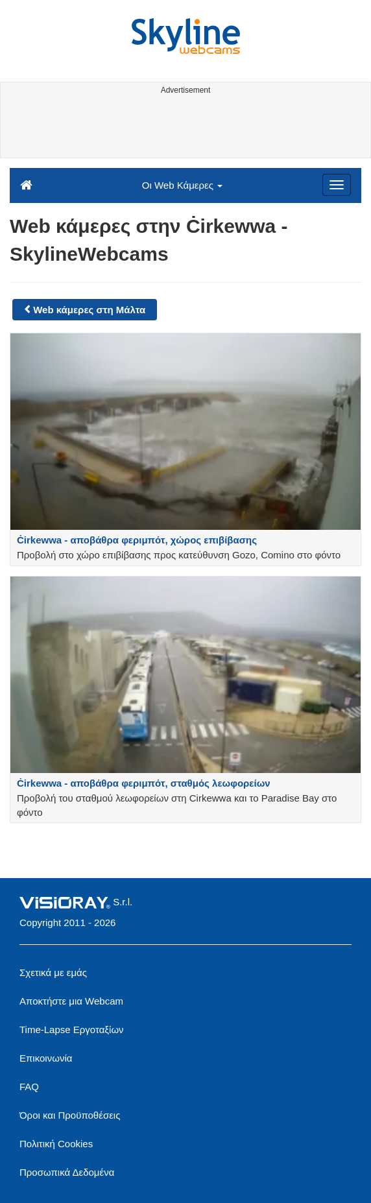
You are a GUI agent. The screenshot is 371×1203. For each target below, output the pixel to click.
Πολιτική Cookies (56, 1143)
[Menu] (336, 185)
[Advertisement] (183, 128)
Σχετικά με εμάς (53, 972)
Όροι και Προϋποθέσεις (69, 1115)
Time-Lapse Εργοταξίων (71, 1029)
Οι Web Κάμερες (182, 185)
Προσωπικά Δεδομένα (66, 1172)
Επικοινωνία (45, 1058)
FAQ (29, 1086)
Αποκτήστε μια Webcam (71, 1000)
